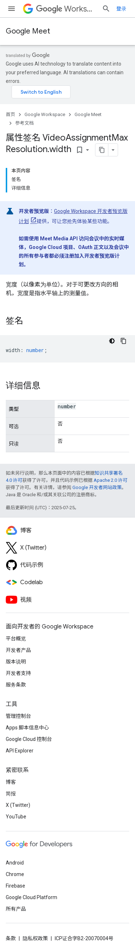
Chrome (15, 874)
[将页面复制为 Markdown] (101, 150)
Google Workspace (44, 114)
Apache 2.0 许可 (110, 480)
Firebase (15, 886)
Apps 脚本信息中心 (27, 727)
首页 (10, 114)
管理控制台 (18, 716)
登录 (121, 9)
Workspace (66, 9)
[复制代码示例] (123, 341)
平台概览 (16, 638)
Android (15, 863)
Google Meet (28, 31)
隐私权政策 (35, 938)
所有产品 (16, 909)
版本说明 (16, 662)
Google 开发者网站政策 (97, 487)
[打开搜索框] (106, 8)
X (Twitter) (18, 805)
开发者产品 (18, 650)
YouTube (16, 816)
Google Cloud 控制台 (29, 739)
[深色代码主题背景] (112, 341)
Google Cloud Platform (31, 897)
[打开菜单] (11, 8)
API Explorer (19, 751)
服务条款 (16, 685)
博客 (11, 782)
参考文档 (24, 123)
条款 (11, 938)
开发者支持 (18, 673)
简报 (11, 793)
